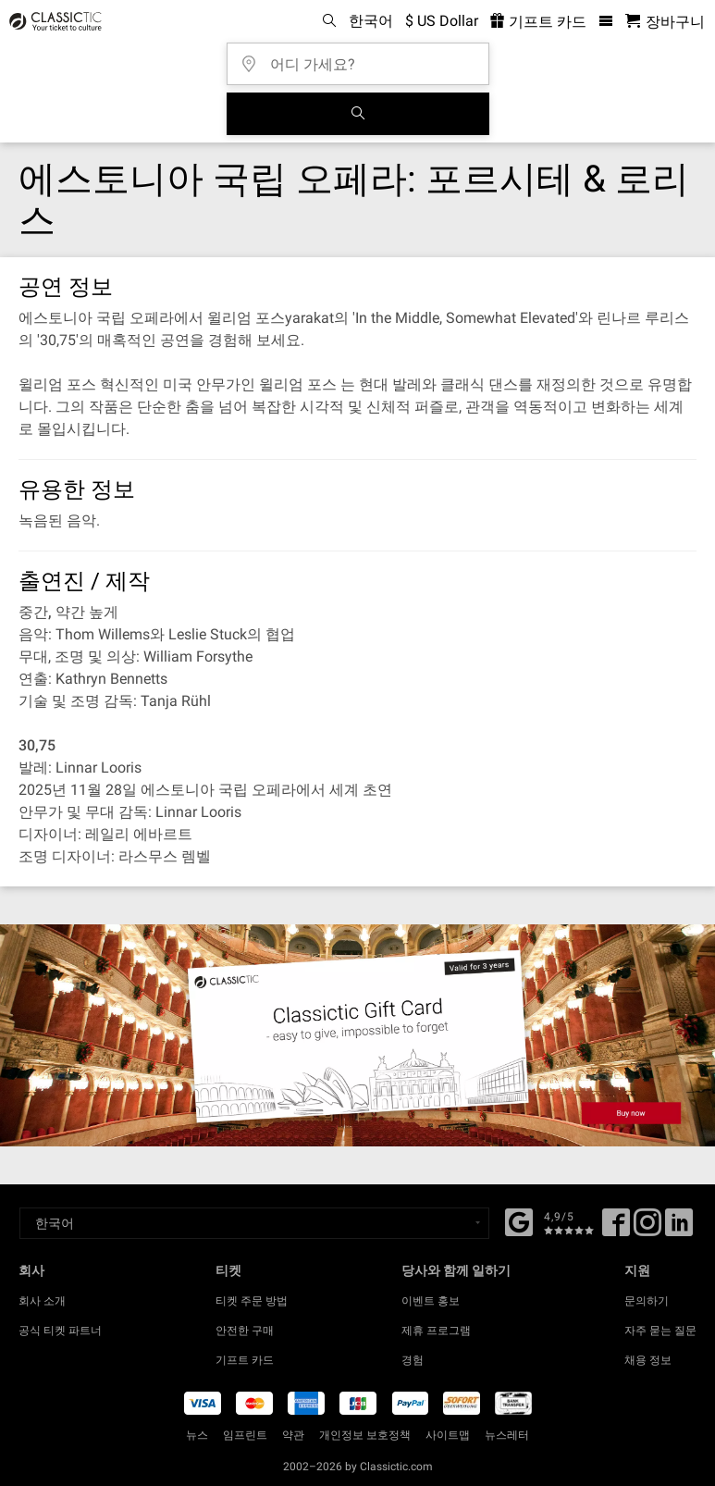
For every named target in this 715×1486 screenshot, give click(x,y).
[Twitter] (647, 1228)
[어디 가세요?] (363, 57)
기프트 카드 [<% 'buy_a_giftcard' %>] (538, 22)
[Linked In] (679, 1228)
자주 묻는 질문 (660, 1330)
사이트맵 (447, 1435)
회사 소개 (42, 1300)
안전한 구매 (245, 1330)
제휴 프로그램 (436, 1330)
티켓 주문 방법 (252, 1300)
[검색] (358, 114)
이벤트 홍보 (430, 1300)
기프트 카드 (245, 1360)
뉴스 (197, 1435)
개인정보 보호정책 (365, 1435)
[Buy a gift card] (357, 1035)
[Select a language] (254, 1223)
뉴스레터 (507, 1435)
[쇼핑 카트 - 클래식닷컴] (665, 22)
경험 (412, 1360)
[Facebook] (519, 1220)
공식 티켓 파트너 (60, 1330)
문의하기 (646, 1300)
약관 (293, 1435)
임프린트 (245, 1435)
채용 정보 (648, 1360)
